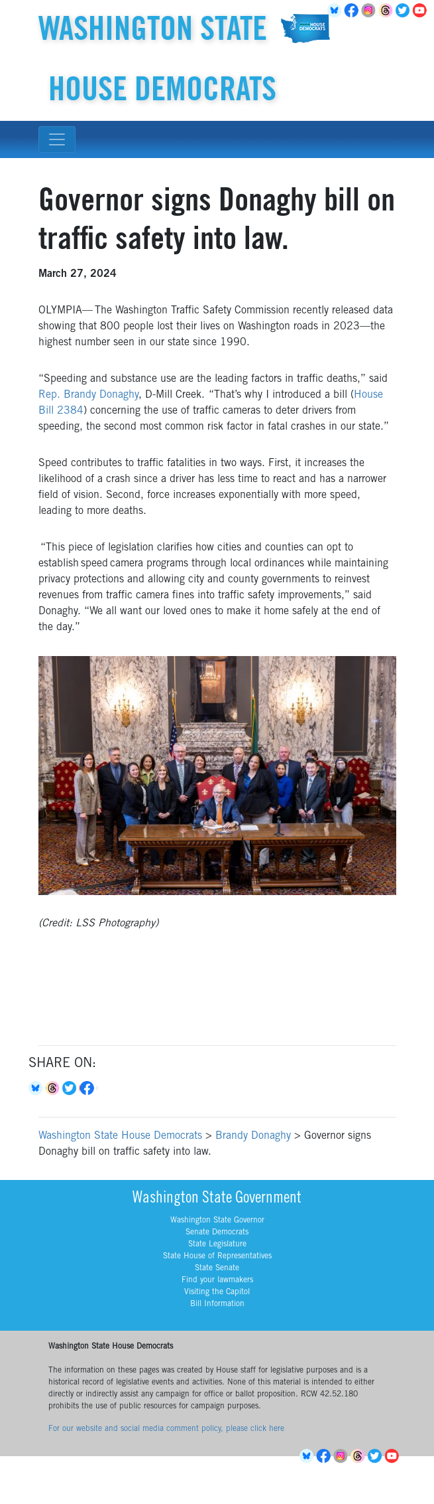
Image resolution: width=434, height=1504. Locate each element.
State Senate (217, 1268)
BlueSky (336, 10)
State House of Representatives (217, 1256)
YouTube (422, 10)
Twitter (404, 10)
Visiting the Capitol (217, 1292)
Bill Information (217, 1304)
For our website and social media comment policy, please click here (166, 1429)
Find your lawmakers (217, 1280)
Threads (387, 10)
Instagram (370, 10)
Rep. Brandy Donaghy (88, 395)
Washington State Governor (217, 1220)
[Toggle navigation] (57, 139)
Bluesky (37, 1088)
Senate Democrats (217, 1232)
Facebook (353, 10)
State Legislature (217, 1244)
